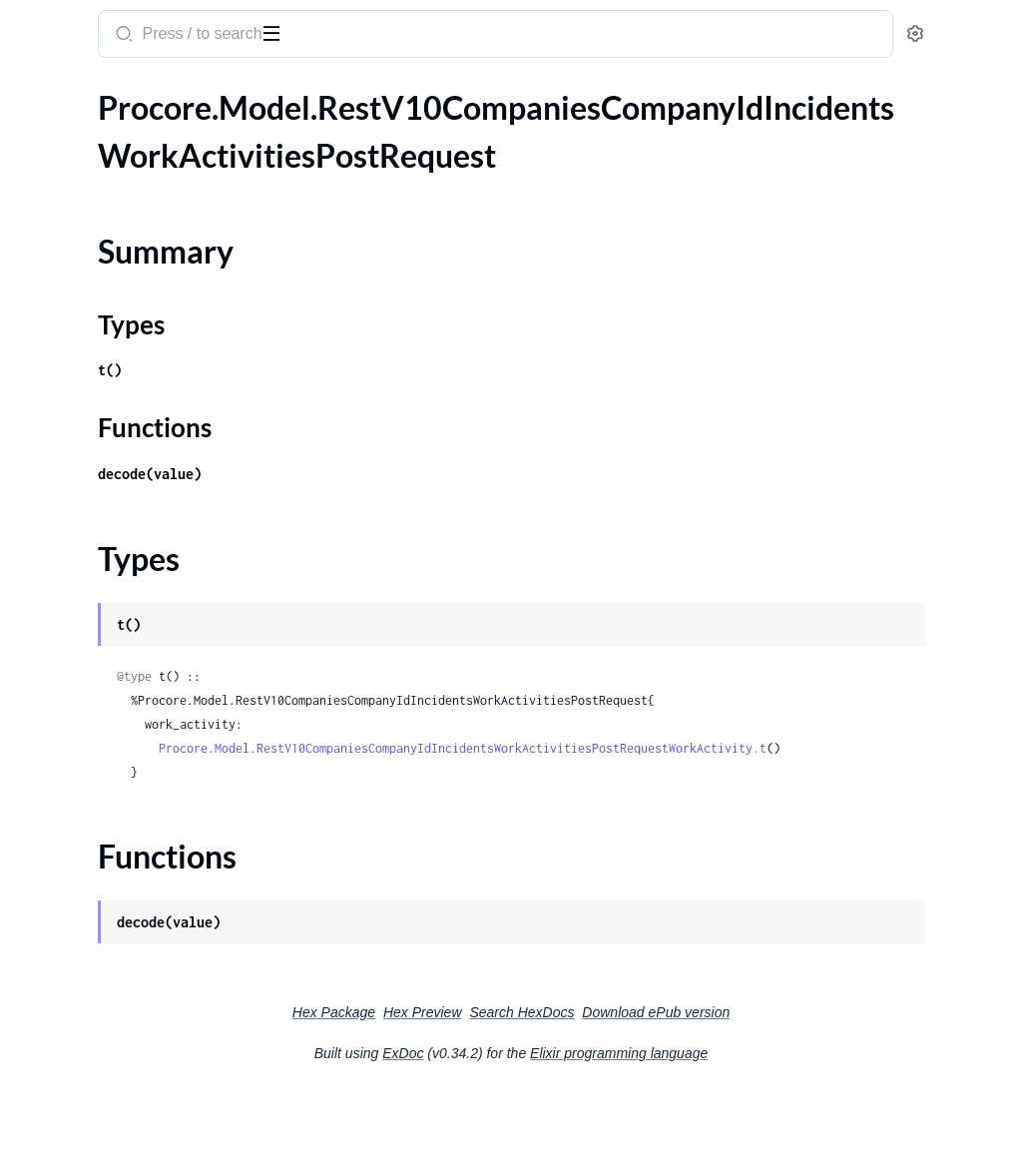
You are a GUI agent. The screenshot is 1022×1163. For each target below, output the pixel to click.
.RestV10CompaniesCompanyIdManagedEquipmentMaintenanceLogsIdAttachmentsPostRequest (142, 765)
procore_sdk (68, 24)
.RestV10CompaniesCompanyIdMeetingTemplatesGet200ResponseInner (142, 1142)
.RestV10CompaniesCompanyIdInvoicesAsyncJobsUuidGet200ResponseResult (142, 333)
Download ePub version (805, 1084)
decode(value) (411, 521)
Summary (65, 169)
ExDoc (552, 1125)
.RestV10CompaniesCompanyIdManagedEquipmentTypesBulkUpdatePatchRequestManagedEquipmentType (142, 1061)
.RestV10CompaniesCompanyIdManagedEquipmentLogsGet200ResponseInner (142, 603)
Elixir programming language (768, 1125)
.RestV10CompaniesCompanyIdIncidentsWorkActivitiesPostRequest (142, 134)
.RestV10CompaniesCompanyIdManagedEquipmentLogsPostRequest (142, 630)
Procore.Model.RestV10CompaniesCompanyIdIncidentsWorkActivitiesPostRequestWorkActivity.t (682, 820)
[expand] (279, 135)
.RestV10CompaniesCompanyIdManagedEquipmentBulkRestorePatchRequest (142, 441)
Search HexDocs (671, 1084)
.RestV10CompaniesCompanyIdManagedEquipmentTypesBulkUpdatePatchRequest (142, 1034)
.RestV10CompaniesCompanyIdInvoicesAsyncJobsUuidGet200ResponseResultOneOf (142, 360)
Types (53, 193)
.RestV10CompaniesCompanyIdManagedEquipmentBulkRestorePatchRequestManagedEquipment (142, 468)
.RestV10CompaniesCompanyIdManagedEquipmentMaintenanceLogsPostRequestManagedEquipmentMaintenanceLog (142, 846)
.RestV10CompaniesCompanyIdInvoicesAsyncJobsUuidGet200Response (142, 306)
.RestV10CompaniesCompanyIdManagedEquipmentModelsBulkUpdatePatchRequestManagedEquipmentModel (142, 953)
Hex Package (483, 1084)
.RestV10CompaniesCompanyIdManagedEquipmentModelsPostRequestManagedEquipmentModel (142, 1007)
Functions (67, 217)
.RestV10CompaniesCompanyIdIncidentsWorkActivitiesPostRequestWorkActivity (142, 253)
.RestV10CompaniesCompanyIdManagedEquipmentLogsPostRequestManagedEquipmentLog (142, 657)
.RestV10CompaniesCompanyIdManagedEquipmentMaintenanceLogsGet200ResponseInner (142, 684)
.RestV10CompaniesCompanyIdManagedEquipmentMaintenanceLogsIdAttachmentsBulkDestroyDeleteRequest (142, 711)
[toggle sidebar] (273, 32)
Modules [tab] (112, 93)
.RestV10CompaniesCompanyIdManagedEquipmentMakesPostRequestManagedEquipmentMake (142, 899)
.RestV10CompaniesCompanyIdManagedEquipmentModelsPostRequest (142, 980)
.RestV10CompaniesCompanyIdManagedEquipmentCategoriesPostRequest (142, 495)
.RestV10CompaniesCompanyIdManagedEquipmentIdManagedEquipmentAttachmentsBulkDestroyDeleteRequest (142, 549)
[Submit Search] (383, 36)
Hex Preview (572, 1084)
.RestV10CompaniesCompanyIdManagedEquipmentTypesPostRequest (142, 1088)
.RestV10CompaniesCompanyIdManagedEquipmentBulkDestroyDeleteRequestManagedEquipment (142, 414)
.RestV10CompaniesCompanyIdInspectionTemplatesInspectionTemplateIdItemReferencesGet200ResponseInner (142, 280)
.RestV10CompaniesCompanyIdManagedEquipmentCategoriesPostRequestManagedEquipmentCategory (142, 522)
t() (371, 417)
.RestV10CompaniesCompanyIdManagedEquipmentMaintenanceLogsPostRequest (142, 819)
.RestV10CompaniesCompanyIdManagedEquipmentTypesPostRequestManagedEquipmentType (142, 1115)
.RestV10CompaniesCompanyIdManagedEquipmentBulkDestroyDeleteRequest (142, 387)
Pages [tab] (36, 93)
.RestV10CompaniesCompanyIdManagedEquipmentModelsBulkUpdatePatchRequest (142, 926)
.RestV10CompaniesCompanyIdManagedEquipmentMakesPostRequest (142, 873)
